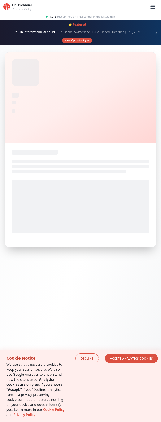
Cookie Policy (54, 409)
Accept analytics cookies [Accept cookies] (131, 358)
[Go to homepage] (17, 7)
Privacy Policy (24, 414)
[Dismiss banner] (156, 33)
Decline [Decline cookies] (87, 358)
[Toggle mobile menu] (153, 7)
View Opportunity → (77, 40)
